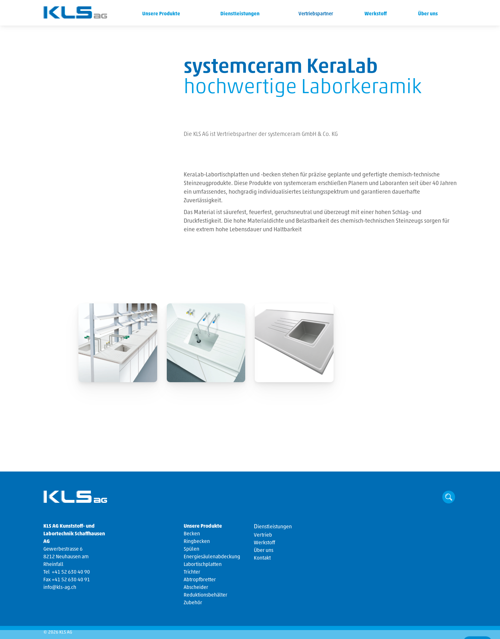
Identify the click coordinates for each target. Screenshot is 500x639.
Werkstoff (375, 14)
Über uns (427, 14)
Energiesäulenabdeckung (212, 557)
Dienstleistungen (238, 14)
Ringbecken (197, 541)
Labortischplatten (203, 564)
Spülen (191, 549)
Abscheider (196, 587)
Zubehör (193, 603)
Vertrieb (263, 535)
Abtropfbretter (200, 580)
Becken (192, 534)
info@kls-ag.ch (59, 587)
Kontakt (262, 558)
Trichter (192, 572)
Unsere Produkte (160, 14)
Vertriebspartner (315, 14)
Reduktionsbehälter (205, 595)
